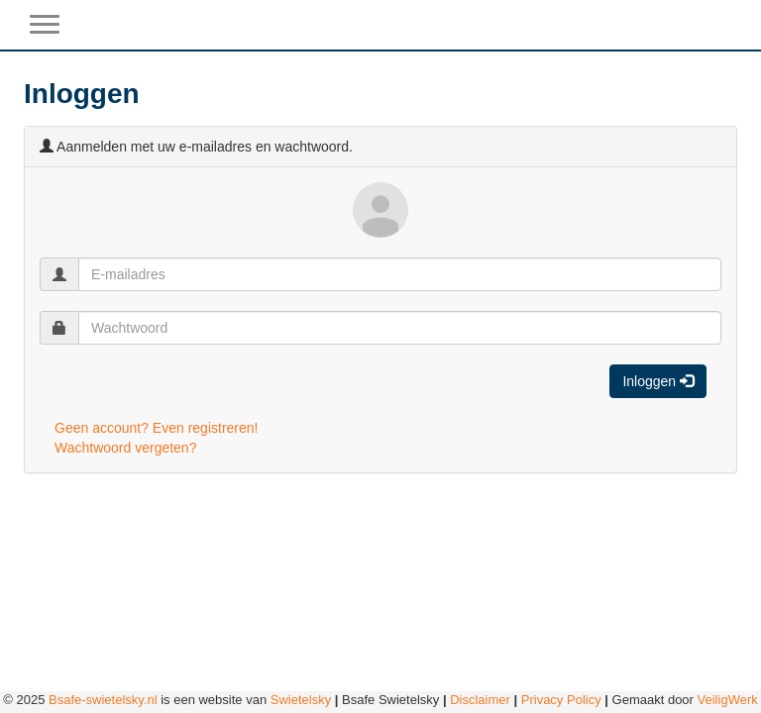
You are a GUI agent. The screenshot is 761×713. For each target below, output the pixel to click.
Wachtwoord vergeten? (125, 448)
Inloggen (658, 381)
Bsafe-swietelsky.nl (103, 699)
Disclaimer (480, 699)
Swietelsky (301, 699)
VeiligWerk (728, 699)
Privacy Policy (561, 699)
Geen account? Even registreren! (156, 428)
